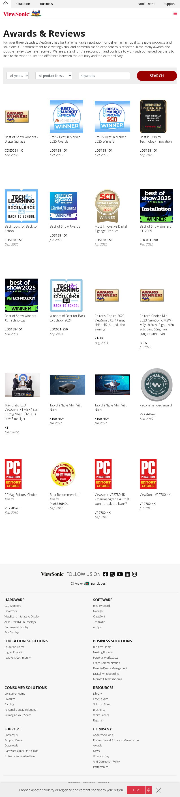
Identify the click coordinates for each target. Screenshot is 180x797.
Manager (98, 611)
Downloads (11, 745)
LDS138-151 (59, 150)
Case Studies (100, 699)
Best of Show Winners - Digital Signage (21, 122)
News (96, 751)
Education (23, 4)
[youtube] (121, 574)
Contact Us (10, 735)
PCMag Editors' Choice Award (21, 479)
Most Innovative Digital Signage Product (111, 211)
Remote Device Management (110, 668)
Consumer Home (14, 694)
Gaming (9, 704)
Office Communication (106, 663)
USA (136, 790)
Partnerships (100, 767)
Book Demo (147, 4)
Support (169, 4)
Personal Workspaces (105, 658)
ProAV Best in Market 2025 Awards (66, 122)
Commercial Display (16, 627)
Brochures (99, 710)
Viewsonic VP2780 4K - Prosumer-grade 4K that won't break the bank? (112, 481)
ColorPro (9, 699)
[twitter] (113, 574)
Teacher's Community (17, 658)
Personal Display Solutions (20, 710)
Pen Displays (11, 632)
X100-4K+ (57, 418)
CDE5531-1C (14, 150)
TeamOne (99, 622)
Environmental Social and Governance (116, 740)
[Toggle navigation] (175, 13)
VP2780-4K (103, 512)
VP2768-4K (148, 414)
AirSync (97, 627)
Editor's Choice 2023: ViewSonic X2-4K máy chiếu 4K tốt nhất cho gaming (110, 305)
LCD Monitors (12, 606)
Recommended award (156, 387)
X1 (6, 427)
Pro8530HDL (59, 503)
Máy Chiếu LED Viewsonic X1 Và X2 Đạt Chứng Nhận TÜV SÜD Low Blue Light (22, 394)
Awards (97, 745)
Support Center (13, 740)
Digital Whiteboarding (106, 674)
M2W (143, 342)
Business (46, 4)
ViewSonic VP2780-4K (155, 477)
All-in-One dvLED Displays (20, 622)
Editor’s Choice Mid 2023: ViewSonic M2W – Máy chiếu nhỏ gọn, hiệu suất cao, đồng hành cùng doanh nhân (157, 307)
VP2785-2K (13, 508)
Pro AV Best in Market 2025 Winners (112, 122)
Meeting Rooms (102, 652)
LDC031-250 (149, 240)
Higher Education (14, 652)
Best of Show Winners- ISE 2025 (156, 211)
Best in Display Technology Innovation (156, 122)
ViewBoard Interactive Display (22, 616)
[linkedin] (128, 574)
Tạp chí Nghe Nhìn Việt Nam (67, 390)
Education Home (14, 647)
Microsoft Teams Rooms (107, 679)
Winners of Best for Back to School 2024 (67, 300)
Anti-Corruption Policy (106, 761)
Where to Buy (101, 756)
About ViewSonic (103, 735)
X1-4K (99, 338)
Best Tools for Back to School (21, 211)
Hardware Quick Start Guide (21, 751)
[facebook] (106, 574)
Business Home (102, 647)
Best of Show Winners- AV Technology (21, 300)
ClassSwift (99, 616)
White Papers (101, 715)
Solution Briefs (101, 704)
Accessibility (104, 782)
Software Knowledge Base (19, 756)
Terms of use (89, 782)
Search (157, 75)
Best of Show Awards (65, 208)
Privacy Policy (73, 782)
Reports (98, 720)
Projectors (10, 611)
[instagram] (135, 574)
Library (97, 694)
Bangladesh (96, 583)
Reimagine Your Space (17, 715)
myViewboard (101, 606)
